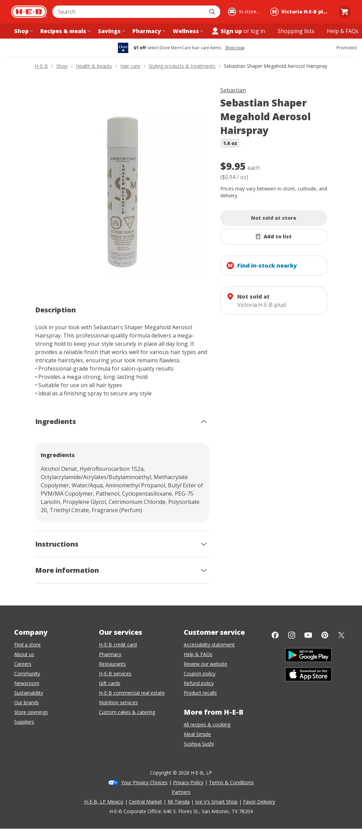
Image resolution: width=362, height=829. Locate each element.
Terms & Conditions (231, 782)
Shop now (234, 48)
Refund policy (199, 683)
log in (258, 31)
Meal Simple (197, 734)
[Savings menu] (111, 31)
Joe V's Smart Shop (216, 801)
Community (27, 673)
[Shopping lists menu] (296, 31)
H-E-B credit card (118, 644)
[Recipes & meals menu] (64, 31)
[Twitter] (341, 635)
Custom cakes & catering (127, 712)
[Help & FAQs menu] (342, 31)
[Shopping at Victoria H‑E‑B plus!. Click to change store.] (300, 12)
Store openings (31, 712)
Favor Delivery (259, 801)
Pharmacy (110, 654)
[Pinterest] (324, 635)
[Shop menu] (22, 31)
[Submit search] (212, 12)
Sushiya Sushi (199, 743)
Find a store (27, 644)
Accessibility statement (209, 644)
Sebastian (233, 90)
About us (24, 654)
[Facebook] (275, 635)
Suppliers (24, 721)
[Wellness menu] (187, 31)
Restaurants (112, 664)
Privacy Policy (188, 782)
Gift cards (109, 683)
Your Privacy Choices (144, 782)
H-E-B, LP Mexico (103, 801)
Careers (22, 664)
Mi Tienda (179, 801)
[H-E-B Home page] (29, 12)
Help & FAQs (198, 654)
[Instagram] (291, 635)
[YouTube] (308, 635)
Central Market (145, 801)
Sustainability (28, 693)
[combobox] (128, 12)
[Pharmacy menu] (148, 31)
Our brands (26, 702)
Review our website (205, 664)
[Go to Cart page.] (345, 12)
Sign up (226, 31)
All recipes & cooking (207, 724)
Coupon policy (199, 673)
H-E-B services (115, 673)
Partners (181, 792)
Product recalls (200, 693)
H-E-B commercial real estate (132, 693)
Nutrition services (118, 702)
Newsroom (26, 683)
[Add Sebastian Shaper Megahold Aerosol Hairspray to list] (273, 237)
